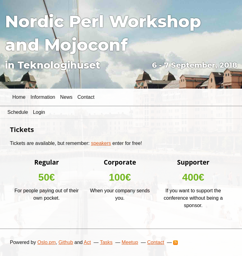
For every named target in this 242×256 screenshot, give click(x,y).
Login (39, 112)
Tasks (106, 242)
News (66, 97)
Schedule (17, 112)
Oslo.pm (46, 242)
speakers (101, 143)
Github (65, 242)
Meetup (130, 242)
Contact (85, 97)
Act (87, 242)
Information (43, 97)
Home (19, 97)
